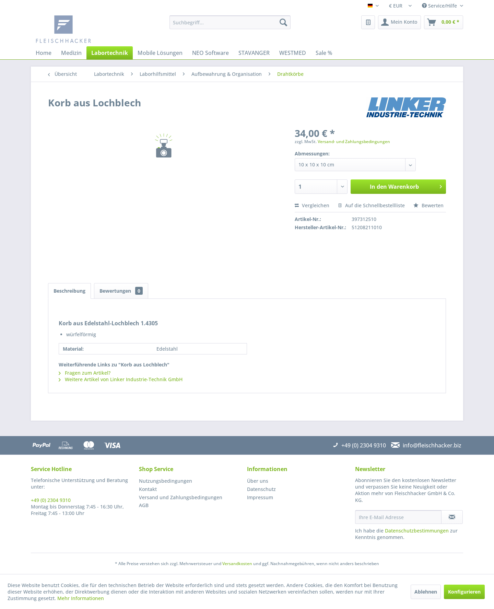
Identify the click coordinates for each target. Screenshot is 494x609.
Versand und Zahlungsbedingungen (180, 497)
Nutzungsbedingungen (165, 481)
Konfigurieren (464, 591)
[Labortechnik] (109, 52)
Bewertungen (121, 291)
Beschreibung (69, 291)
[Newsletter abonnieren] (452, 517)
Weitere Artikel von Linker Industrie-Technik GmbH (121, 379)
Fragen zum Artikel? (84, 373)
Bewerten (428, 205)
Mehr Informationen (80, 598)
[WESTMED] (292, 52)
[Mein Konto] (399, 22)
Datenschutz (261, 489)
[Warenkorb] (443, 22)
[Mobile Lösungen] (160, 52)
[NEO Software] (210, 52)
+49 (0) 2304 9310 (51, 500)
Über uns (257, 481)
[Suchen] (283, 22)
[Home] (43, 52)
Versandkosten (237, 563)
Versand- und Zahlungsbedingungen (354, 141)
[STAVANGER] (254, 52)
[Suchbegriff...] (230, 22)
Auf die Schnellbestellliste (371, 205)
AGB (144, 505)
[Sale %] (324, 52)
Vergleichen (312, 205)
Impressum (260, 497)
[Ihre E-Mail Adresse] (398, 517)
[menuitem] (230, 22)
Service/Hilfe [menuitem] (440, 5)
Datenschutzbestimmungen (417, 530)
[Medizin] (71, 52)
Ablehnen (425, 591)
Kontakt (148, 489)
